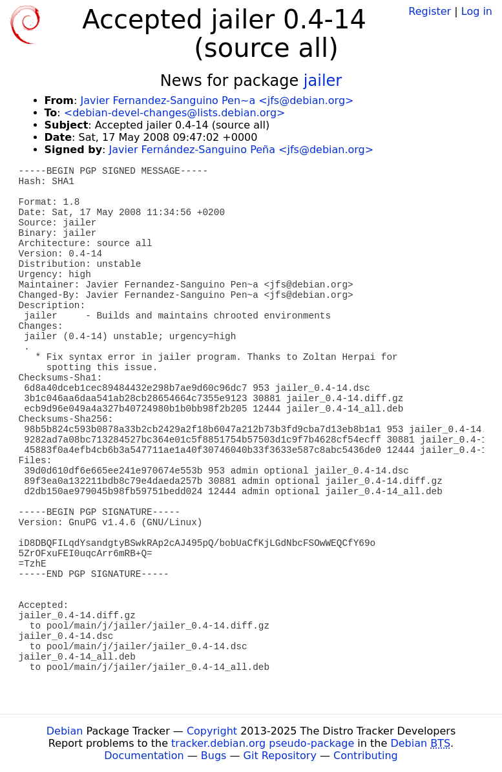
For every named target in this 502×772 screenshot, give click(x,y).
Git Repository (280, 755)
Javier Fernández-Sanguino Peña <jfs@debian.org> (241, 149)
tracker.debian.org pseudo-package (262, 743)
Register (429, 11)
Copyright (212, 731)
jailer (323, 81)
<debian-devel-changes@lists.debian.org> (175, 113)
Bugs (214, 755)
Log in (476, 11)
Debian (65, 731)
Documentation (143, 755)
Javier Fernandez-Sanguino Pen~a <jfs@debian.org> (216, 100)
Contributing (365, 755)
